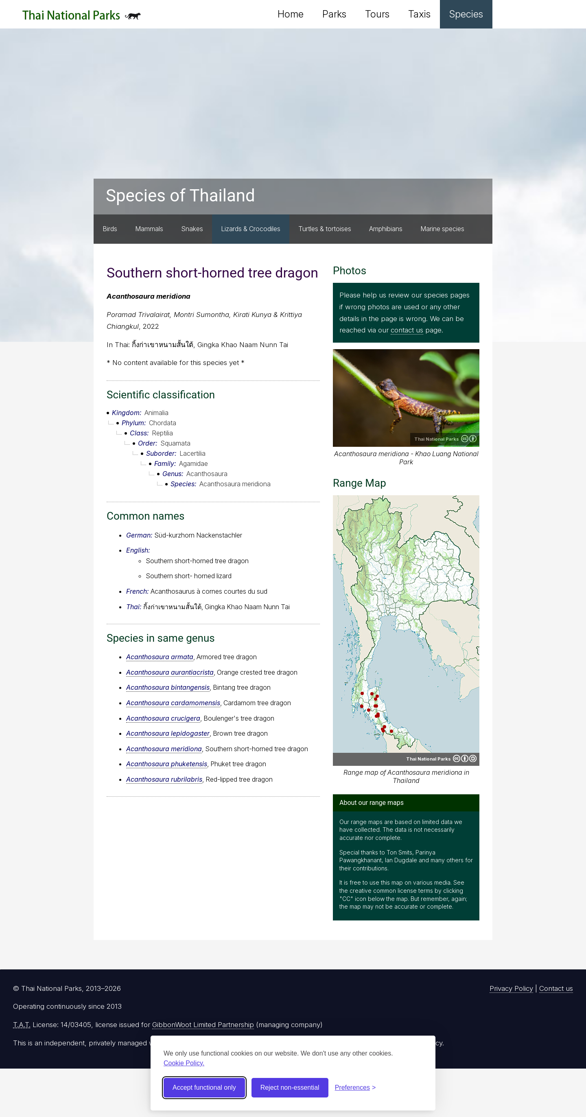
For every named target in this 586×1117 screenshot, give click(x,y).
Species (466, 14)
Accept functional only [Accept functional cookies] (204, 1087)
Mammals (149, 229)
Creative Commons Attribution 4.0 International (469, 438)
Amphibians (385, 229)
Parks (334, 14)
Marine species (442, 229)
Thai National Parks (81, 18)
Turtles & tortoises (324, 229)
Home (291, 14)
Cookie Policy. (184, 1063)
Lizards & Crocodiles (250, 229)
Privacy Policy (511, 988)
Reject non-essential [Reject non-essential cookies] (289, 1087)
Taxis (419, 14)
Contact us (556, 988)
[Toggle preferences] (355, 1087)
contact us (407, 330)
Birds (110, 229)
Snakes (192, 229)
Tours (377, 14)
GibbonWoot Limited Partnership (203, 1025)
